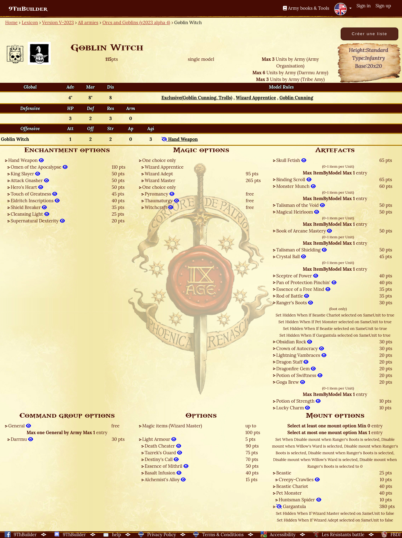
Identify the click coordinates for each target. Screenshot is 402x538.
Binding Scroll (293, 179)
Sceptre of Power (297, 276)
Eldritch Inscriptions (35, 200)
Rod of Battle (292, 296)
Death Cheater (163, 446)
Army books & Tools (306, 8)
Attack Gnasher (30, 180)
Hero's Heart (27, 187)
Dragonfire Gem (296, 368)
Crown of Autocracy (300, 348)
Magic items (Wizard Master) (172, 426)
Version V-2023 (58, 22)
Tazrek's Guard (163, 453)
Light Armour (159, 439)
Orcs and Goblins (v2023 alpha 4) (136, 22)
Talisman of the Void (300, 205)
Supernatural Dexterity (38, 221)
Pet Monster (289, 493)
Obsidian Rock (294, 342)
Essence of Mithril (166, 466)
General (19, 426)
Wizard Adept (159, 174)
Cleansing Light (30, 214)
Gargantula (291, 506)
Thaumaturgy (162, 200)
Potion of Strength (298, 401)
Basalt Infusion (163, 473)
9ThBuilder (28, 9)
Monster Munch (296, 186)
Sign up (383, 6)
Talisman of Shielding (301, 250)
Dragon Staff (292, 362)
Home (11, 22)
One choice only (159, 160)
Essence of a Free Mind (303, 289)
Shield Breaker (29, 207)
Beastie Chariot (292, 486)
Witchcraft (159, 207)
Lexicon (30, 22)
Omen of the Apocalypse (39, 167)
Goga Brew (290, 382)
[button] (342, 9)
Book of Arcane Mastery (304, 231)
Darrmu (22, 439)
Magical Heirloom (297, 212)
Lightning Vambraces (301, 355)
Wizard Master (160, 180)
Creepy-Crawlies (299, 479)
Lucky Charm (293, 408)
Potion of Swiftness (299, 375)
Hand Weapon (26, 160)
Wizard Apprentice (164, 167)
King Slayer (25, 174)
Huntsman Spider (300, 500)
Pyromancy (159, 194)
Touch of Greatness (34, 194)
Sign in (364, 6)
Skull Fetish (291, 160)
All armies (88, 22)
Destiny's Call (162, 459)
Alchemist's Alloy (165, 479)
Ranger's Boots (294, 303)
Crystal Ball (291, 256)
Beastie (283, 473)
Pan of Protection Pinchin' (306, 282)
